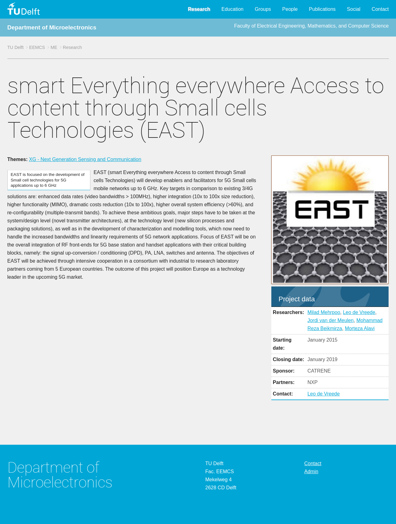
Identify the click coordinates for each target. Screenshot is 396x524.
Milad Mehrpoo (324, 312)
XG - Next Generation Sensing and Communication (85, 159)
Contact (380, 9)
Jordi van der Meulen (331, 320)
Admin (311, 471)
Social (353, 9)
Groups (263, 9)
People (290, 9)
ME (53, 47)
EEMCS (37, 47)
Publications (322, 9)
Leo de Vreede (359, 312)
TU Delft (15, 47)
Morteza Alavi (360, 328)
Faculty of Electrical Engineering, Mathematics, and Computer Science (311, 25)
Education (232, 9)
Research (199, 9)
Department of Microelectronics (52, 27)
